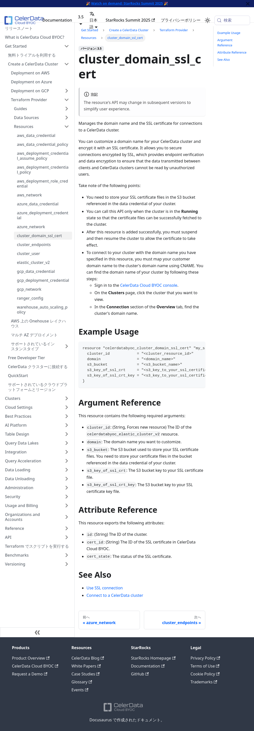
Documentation (57, 20)
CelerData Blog (88, 658)
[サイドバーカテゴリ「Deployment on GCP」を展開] (66, 91)
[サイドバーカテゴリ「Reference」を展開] (66, 528)
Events (80, 690)
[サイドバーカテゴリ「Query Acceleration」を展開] (66, 461)
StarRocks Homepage (153, 658)
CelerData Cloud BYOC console (148, 285)
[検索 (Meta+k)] (232, 20)
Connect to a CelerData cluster (114, 595)
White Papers (86, 666)
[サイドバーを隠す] (37, 632)
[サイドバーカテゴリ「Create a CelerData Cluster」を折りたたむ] (66, 64)
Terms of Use (205, 666)
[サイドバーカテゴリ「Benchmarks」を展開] (66, 555)
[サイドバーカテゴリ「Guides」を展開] (66, 109)
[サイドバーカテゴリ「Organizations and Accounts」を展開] (66, 516)
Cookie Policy (205, 674)
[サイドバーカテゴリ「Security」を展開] (66, 497)
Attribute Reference (232, 52)
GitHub (140, 674)
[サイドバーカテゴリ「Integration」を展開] (66, 452)
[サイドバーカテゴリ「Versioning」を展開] (66, 564)
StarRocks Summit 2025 (130, 20)
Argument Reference (225, 42)
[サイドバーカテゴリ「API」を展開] (66, 537)
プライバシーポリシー (181, 20)
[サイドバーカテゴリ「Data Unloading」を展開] (66, 479)
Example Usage (229, 33)
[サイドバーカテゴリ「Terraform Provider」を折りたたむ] (66, 100)
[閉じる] (248, 3)
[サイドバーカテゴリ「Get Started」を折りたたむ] (66, 46)
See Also (223, 59)
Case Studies (86, 674)
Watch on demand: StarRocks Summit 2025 (127, 3)
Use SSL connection (104, 588)
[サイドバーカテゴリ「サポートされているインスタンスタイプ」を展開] (66, 346)
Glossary (82, 682)
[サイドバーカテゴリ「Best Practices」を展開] (66, 416)
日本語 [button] (93, 20)
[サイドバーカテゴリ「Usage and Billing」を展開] (66, 505)
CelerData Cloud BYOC (35, 666)
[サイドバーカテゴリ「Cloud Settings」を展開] (66, 407)
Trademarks (204, 682)
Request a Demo (29, 674)
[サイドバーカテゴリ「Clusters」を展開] (66, 398)
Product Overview (30, 658)
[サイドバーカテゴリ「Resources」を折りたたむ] (66, 126)
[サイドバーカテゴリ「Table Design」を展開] (66, 434)
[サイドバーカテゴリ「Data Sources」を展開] (66, 118)
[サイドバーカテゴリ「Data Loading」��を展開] (66, 470)
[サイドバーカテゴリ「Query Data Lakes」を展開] (66, 443)
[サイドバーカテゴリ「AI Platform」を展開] (66, 425)
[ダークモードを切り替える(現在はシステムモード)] (208, 20)
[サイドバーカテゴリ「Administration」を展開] (66, 488)
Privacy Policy (205, 658)
